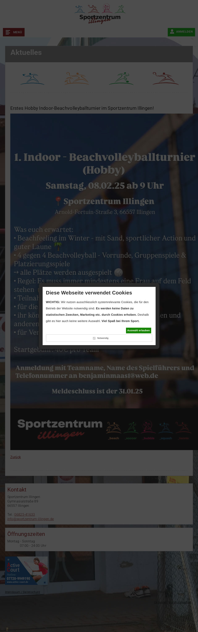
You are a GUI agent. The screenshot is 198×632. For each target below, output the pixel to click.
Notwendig (102, 338)
